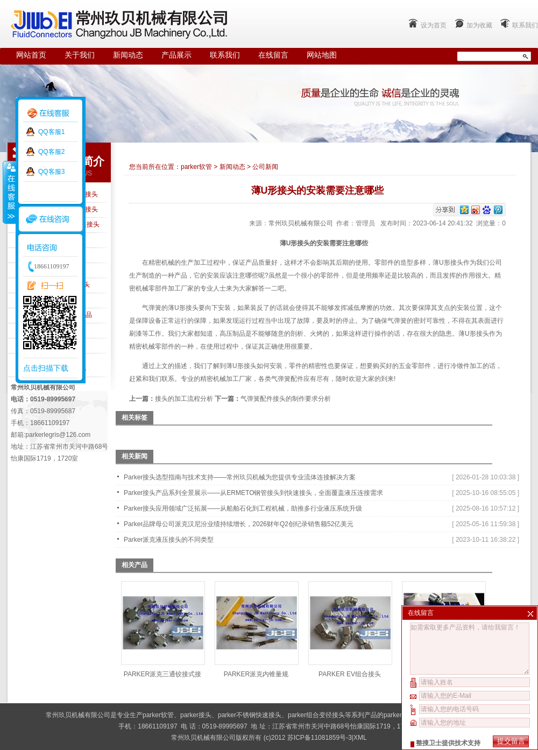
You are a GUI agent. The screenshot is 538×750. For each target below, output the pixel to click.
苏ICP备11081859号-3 (319, 737)
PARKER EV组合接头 (349, 674)
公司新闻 (265, 167)
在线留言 (273, 55)
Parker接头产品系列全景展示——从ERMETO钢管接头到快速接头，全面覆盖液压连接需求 (253, 493)
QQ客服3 (51, 171)
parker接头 (195, 715)
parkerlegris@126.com (57, 434)
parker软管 (196, 167)
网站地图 (322, 55)
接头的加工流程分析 (184, 398)
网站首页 (31, 55)
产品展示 (176, 55)
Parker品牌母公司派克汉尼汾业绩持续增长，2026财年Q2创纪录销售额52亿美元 (238, 524)
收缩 (9, 192)
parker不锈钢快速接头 (249, 715)
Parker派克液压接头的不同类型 (169, 539)
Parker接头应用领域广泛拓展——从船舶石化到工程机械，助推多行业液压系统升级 (243, 508)
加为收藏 (479, 25)
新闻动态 (128, 55)
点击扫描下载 (45, 368)
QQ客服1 (51, 132)
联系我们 (525, 25)
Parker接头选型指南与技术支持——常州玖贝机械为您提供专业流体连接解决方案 (240, 477)
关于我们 (80, 55)
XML (360, 737)
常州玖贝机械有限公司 (300, 223)
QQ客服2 (51, 151)
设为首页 (434, 25)
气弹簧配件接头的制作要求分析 (285, 398)
